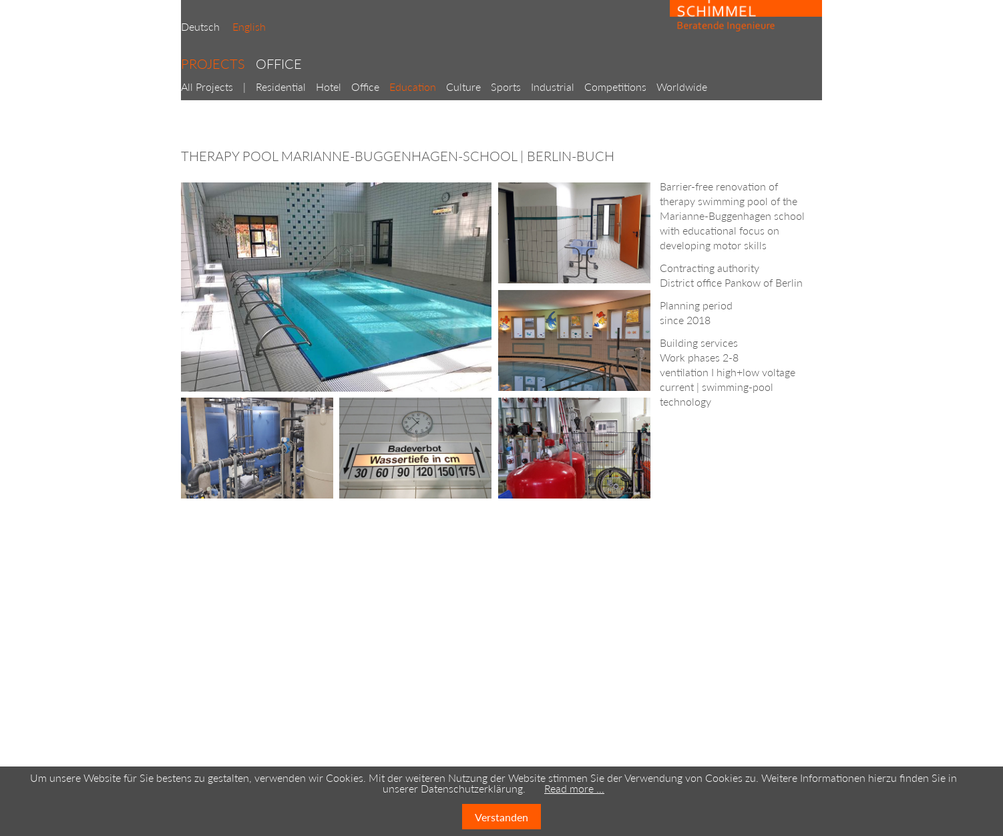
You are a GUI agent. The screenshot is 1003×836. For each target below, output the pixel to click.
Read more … (574, 788)
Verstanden (501, 817)
